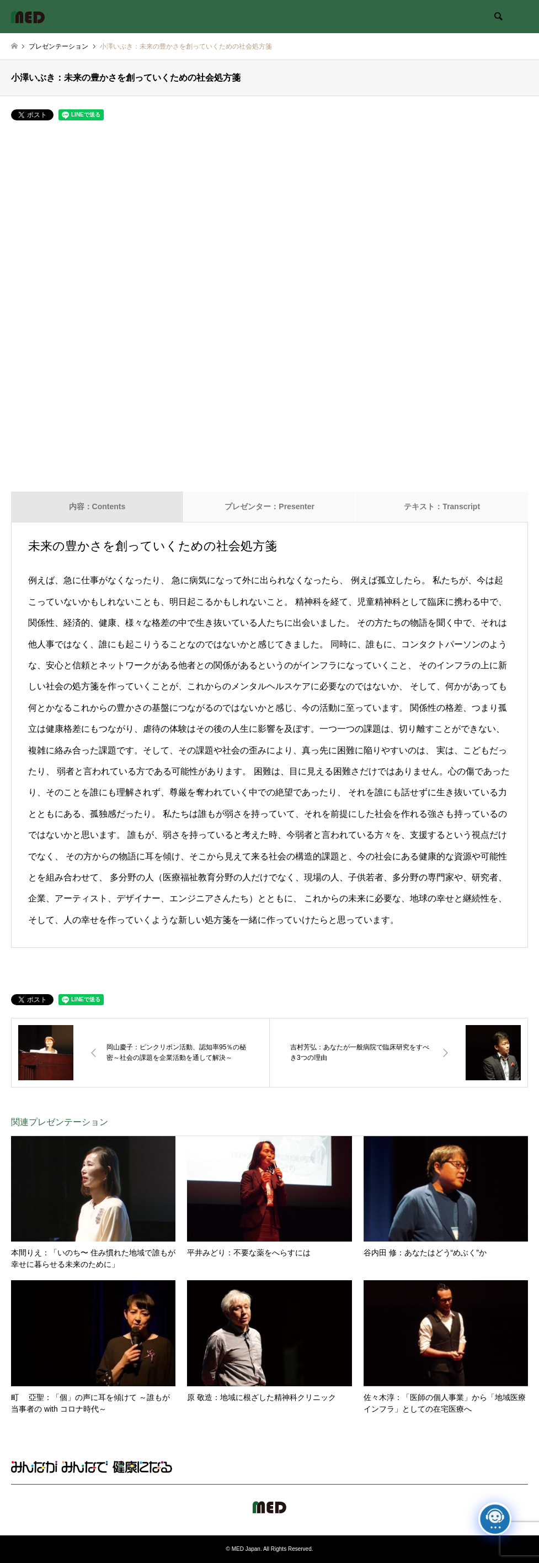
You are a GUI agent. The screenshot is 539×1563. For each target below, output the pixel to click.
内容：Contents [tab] (97, 506)
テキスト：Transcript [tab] (442, 506)
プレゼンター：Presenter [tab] (269, 506)
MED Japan (246, 1549)
